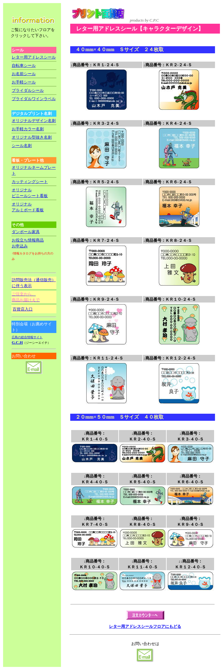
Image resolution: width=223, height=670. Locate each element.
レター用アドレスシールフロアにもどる (145, 626)
